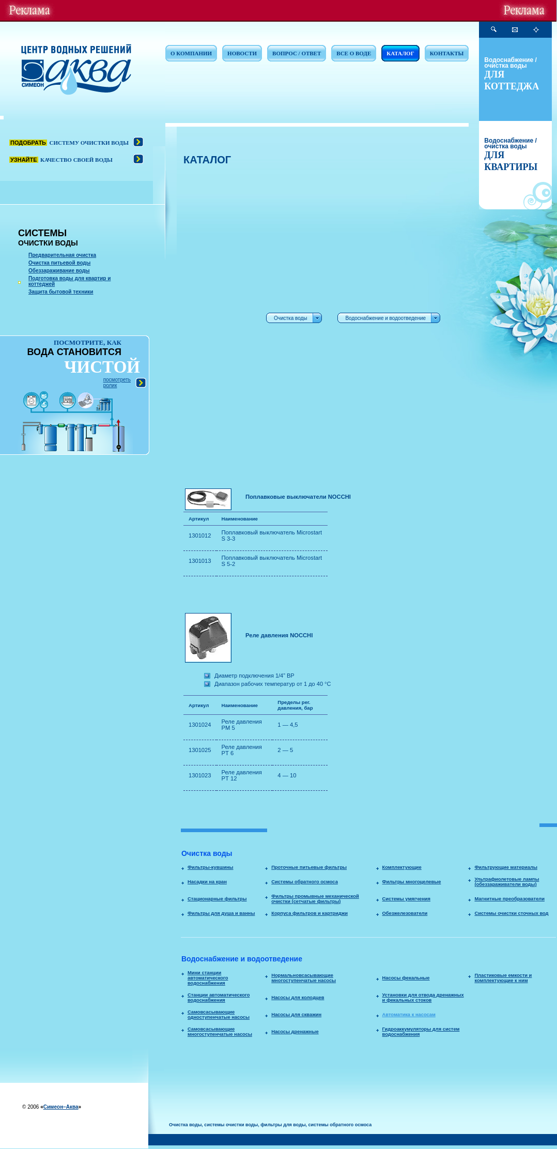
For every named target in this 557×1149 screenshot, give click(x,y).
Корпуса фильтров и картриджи (309, 913)
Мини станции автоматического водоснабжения (208, 978)
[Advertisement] (215, 326)
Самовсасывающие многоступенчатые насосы (220, 1032)
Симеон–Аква (61, 1107)
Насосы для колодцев (297, 997)
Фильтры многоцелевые (411, 881)
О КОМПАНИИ (191, 53)
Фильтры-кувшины (211, 867)
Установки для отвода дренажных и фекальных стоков (423, 997)
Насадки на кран (207, 881)
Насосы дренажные (294, 1031)
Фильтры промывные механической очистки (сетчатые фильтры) (315, 899)
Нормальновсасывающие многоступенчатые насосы (303, 978)
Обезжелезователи (405, 913)
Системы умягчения (406, 898)
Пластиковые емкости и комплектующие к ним (503, 978)
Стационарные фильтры (217, 898)
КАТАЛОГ (400, 53)
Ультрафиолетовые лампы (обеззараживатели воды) (506, 882)
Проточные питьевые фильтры (309, 867)
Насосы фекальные (406, 978)
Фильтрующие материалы (505, 867)
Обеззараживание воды (59, 270)
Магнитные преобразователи (509, 898)
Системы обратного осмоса (304, 881)
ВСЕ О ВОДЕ (353, 53)
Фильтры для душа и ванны (221, 913)
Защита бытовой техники (61, 292)
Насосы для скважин (296, 1014)
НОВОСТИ (242, 53)
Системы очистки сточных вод (511, 913)
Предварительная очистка (62, 255)
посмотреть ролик (117, 382)
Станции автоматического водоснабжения (219, 997)
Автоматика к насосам (409, 1014)
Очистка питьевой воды (59, 263)
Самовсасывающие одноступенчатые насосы (219, 1014)
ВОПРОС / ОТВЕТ (296, 53)
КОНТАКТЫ (447, 53)
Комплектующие (402, 867)
